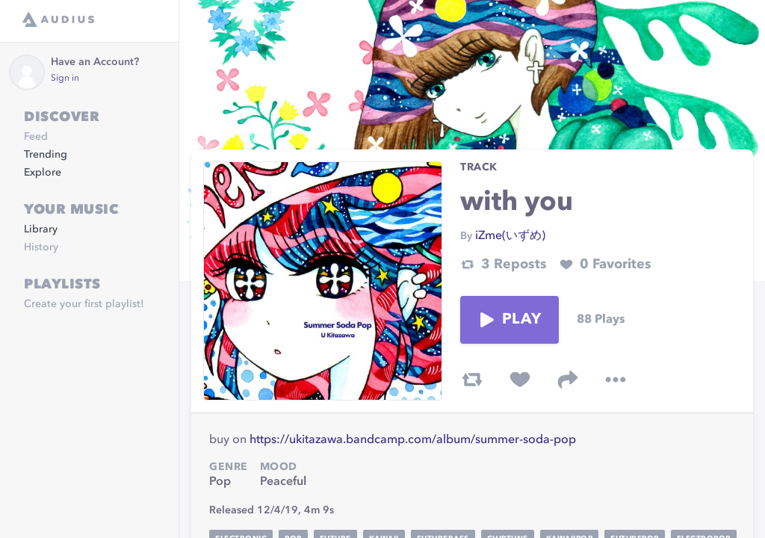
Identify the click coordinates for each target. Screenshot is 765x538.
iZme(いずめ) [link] (510, 236)
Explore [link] (42, 172)
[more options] (616, 380)
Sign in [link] (65, 78)
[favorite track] (520, 380)
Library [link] (41, 229)
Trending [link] (45, 154)
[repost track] (472, 380)
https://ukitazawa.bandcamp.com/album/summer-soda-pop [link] (413, 440)
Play (509, 320)
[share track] (568, 380)
